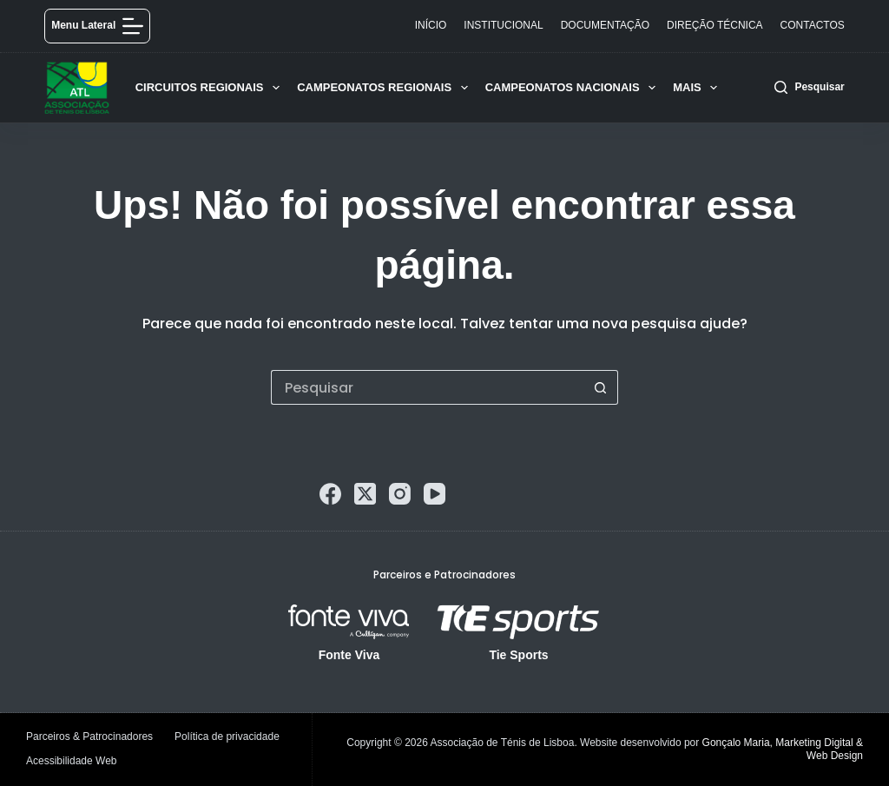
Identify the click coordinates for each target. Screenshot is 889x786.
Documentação (605, 25)
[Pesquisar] (809, 87)
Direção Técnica (714, 25)
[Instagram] (400, 494)
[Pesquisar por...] (427, 387)
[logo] (76, 88)
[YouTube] (434, 494)
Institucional (503, 25)
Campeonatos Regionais (386, 87)
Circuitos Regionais (210, 87)
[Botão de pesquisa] (600, 387)
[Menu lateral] (97, 26)
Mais (698, 87)
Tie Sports (518, 655)
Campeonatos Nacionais (574, 87)
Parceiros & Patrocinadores (89, 736)
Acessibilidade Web (71, 761)
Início (431, 25)
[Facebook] (330, 494)
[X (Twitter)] (365, 494)
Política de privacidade (227, 736)
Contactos (812, 25)
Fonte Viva (349, 655)
